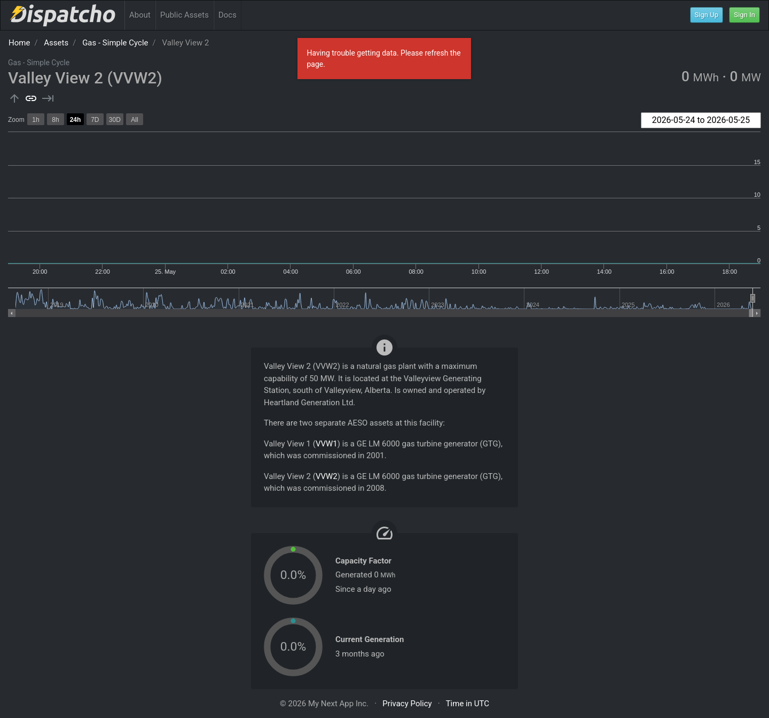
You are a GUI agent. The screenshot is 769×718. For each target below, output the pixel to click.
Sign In (744, 15)
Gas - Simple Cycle (115, 43)
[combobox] (701, 120)
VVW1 (327, 444)
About (140, 15)
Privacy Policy (406, 703)
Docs (227, 15)
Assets (56, 43)
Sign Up (707, 15)
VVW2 (327, 476)
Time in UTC (467, 703)
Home (19, 43)
